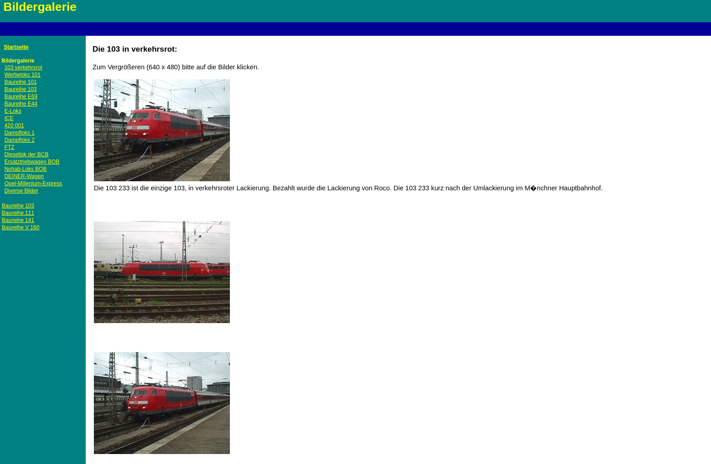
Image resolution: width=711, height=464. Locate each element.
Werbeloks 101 (23, 75)
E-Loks (13, 111)
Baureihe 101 (21, 82)
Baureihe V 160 (20, 227)
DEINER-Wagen (24, 176)
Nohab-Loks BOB (26, 169)
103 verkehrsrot (23, 67)
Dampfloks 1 (20, 133)
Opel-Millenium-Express (33, 183)
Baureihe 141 (18, 220)
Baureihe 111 (18, 213)
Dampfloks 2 (20, 140)
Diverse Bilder (22, 191)
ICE (9, 118)
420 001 (14, 125)
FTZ (10, 147)
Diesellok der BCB (27, 154)
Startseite (16, 47)
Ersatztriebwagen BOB (32, 162)
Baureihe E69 (21, 96)
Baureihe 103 (21, 89)
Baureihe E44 (21, 104)
